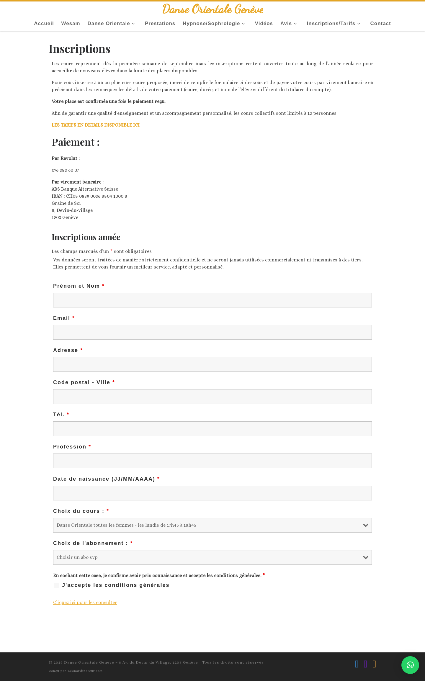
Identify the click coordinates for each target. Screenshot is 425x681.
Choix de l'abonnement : (93, 543)
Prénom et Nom (79, 286)
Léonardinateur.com (85, 671)
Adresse (68, 350)
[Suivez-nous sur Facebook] (357, 664)
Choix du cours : (81, 511)
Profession (72, 447)
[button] (410, 665)
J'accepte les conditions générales (115, 585)
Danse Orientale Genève (89, 662)
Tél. (61, 415)
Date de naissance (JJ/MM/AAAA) (106, 479)
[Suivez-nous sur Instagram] (365, 664)
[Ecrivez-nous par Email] (374, 664)
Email (64, 318)
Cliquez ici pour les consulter (85, 602)
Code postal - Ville (84, 382)
